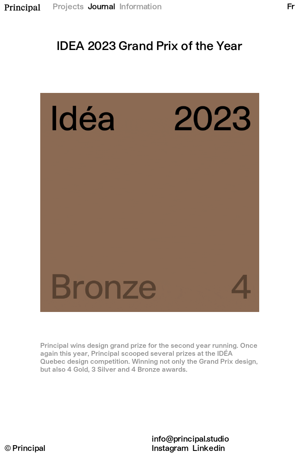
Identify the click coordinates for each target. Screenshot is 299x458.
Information (140, 7)
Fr (291, 7)
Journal (101, 7)
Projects (68, 7)
